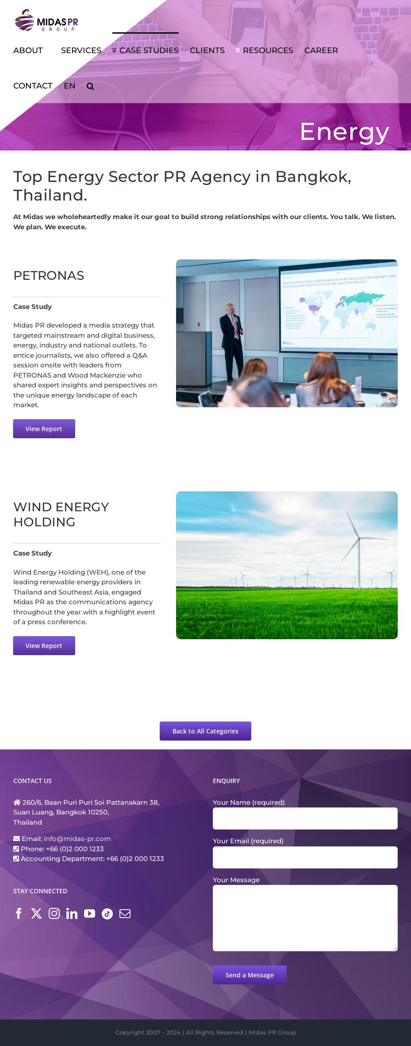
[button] (90, 85)
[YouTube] (89, 913)
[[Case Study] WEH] (288, 494)
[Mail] (125, 913)
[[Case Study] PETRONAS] (287, 263)
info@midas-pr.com (77, 838)
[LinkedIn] (71, 913)
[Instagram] (54, 913)
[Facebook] (18, 913)
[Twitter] (36, 913)
